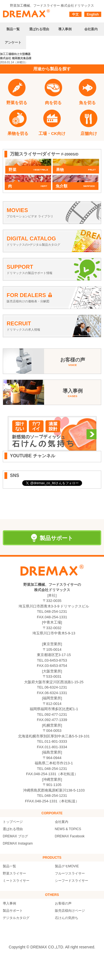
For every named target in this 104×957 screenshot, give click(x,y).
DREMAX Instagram (18, 843)
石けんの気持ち (66, 918)
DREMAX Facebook (70, 836)
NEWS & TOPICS (68, 829)
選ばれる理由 (13, 829)
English (93, 14)
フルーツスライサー (70, 873)
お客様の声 (63, 903)
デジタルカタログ (16, 918)
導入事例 (9, 903)
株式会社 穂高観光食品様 (15, 58)
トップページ (13, 822)
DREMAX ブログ (15, 836)
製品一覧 (9, 866)
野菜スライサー (14, 873)
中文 (75, 14)
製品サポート (13, 911)
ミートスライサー (16, 881)
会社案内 (61, 822)
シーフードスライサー (71, 881)
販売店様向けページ (70, 911)
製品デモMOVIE (67, 866)
